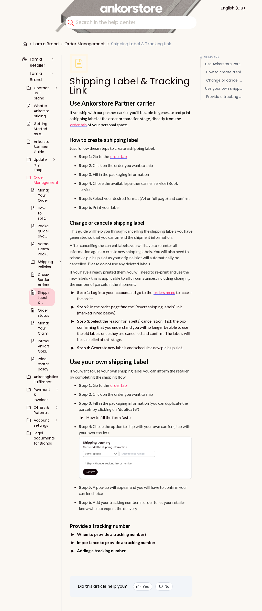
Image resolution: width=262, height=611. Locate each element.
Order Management (84, 44)
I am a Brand (46, 44)
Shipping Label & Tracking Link (141, 44)
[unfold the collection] (52, 59)
